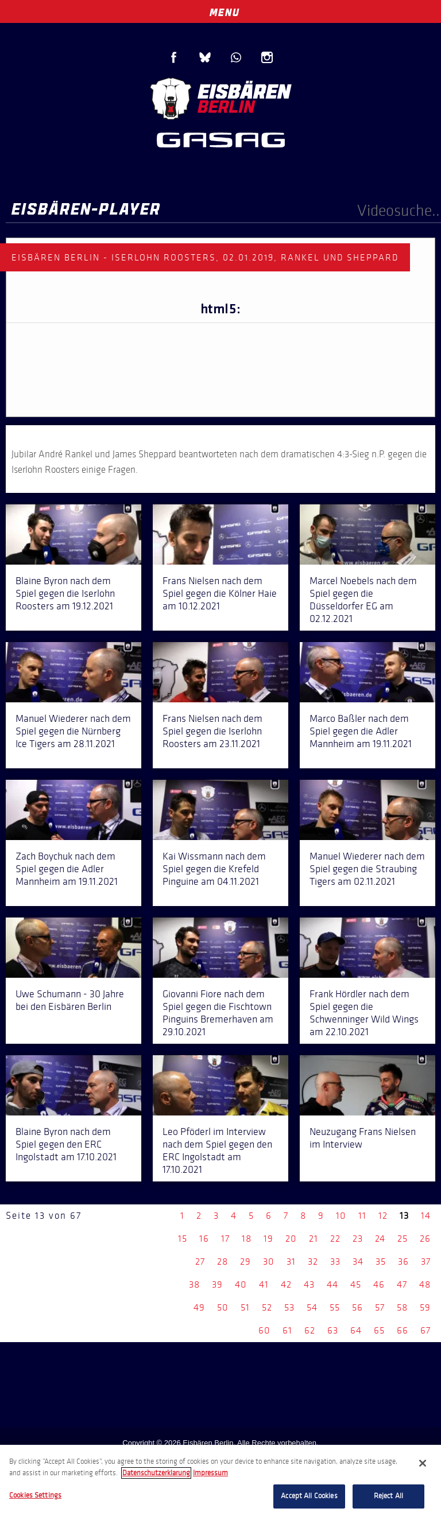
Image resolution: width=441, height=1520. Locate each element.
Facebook (174, 57)
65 (379, 1330)
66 (402, 1330)
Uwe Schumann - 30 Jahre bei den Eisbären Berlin (70, 1000)
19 (268, 1239)
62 (309, 1330)
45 (355, 1284)
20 (291, 1239)
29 (245, 1261)
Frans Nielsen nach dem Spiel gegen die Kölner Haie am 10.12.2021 (220, 593)
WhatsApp (236, 57)
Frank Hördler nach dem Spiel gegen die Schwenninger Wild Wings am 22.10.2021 (364, 1013)
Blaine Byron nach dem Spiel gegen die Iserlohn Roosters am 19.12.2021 (65, 593)
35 (381, 1261)
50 (223, 1307)
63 (332, 1330)
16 (204, 1239)
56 (357, 1307)
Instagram (267, 57)
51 (245, 1307)
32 (313, 1261)
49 (199, 1307)
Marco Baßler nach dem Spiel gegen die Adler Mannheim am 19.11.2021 (361, 731)
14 (426, 1216)
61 (287, 1330)
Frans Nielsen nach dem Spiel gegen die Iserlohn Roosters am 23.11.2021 (212, 731)
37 (426, 1261)
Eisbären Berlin (220, 97)
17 (225, 1239)
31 (291, 1261)
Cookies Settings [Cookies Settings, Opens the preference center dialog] (35, 1495)
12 (383, 1216)
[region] (220, 1482)
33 (335, 1261)
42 (286, 1284)
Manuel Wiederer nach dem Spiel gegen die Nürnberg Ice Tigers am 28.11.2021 (73, 731)
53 (289, 1307)
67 (425, 1330)
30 (268, 1261)
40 (241, 1284)
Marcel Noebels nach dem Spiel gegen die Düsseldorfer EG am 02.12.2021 (363, 599)
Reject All (388, 1495)
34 (358, 1261)
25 (402, 1239)
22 (335, 1239)
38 (194, 1284)
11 (362, 1216)
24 (380, 1239)
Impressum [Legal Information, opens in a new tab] (210, 1473)
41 (264, 1284)
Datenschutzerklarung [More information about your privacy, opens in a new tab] (156, 1473)
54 (312, 1307)
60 (264, 1330)
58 (402, 1307)
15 (182, 1239)
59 (425, 1307)
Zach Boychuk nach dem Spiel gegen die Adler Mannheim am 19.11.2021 (67, 869)
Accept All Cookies (309, 1495)
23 (358, 1239)
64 (356, 1330)
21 (313, 1239)
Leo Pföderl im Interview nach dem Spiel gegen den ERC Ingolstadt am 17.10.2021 (217, 1150)
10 (341, 1216)
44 (332, 1284)
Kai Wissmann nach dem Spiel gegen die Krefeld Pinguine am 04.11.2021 (214, 869)
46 (379, 1284)
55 (335, 1307)
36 (403, 1261)
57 (380, 1307)
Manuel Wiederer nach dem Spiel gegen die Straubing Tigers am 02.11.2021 (367, 869)
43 (309, 1284)
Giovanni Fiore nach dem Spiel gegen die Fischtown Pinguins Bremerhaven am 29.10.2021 (218, 1013)
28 (222, 1261)
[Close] (422, 1463)
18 (247, 1239)
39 (217, 1284)
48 (425, 1284)
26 (425, 1239)
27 (200, 1261)
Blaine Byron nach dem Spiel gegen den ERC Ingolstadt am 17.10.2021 (66, 1144)
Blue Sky (205, 57)
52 (267, 1307)
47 (402, 1284)
